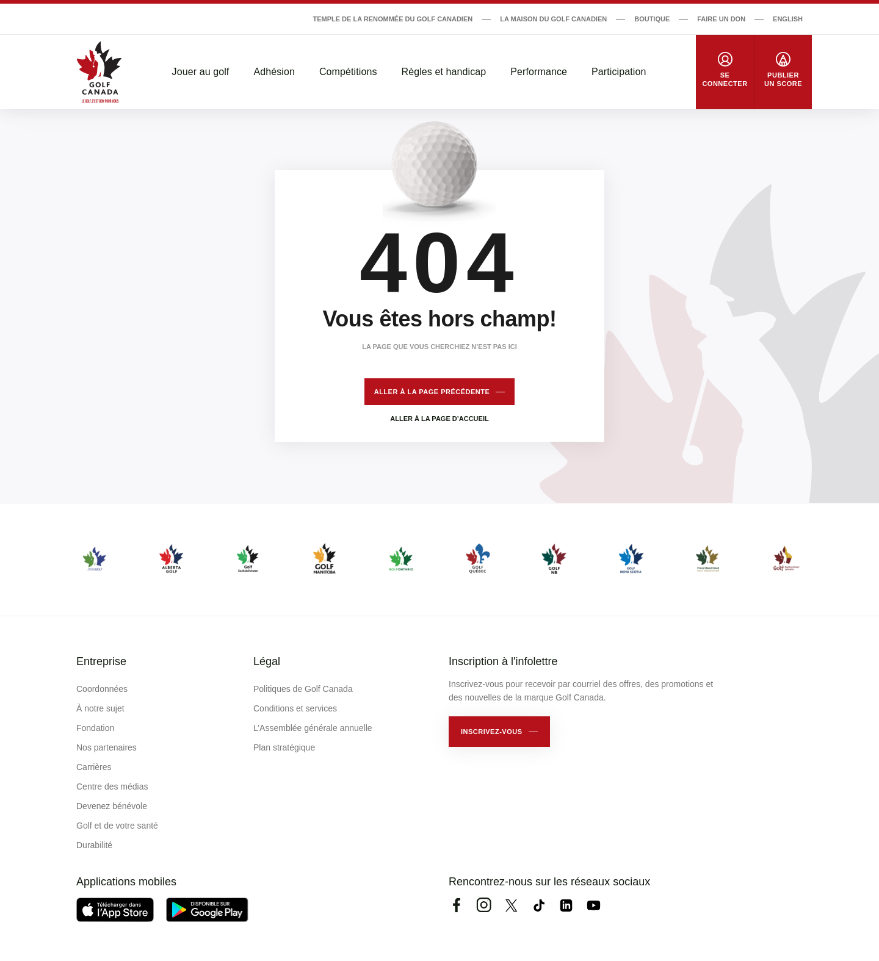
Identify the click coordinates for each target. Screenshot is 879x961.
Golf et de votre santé (117, 825)
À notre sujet (100, 708)
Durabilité (94, 845)
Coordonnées (102, 689)
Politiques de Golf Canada (303, 689)
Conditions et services (295, 708)
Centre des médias (112, 786)
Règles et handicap (444, 72)
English (788, 19)
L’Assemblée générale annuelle (312, 728)
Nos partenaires (106, 747)
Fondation (95, 728)
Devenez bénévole (111, 806)
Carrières (94, 767)
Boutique (652, 19)
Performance (538, 72)
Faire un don (721, 19)
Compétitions (348, 72)
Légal (266, 661)
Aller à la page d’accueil (439, 418)
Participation (618, 72)
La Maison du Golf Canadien (553, 19)
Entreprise (101, 661)
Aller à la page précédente (432, 391)
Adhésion (274, 72)
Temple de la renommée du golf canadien (392, 19)
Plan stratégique (284, 747)
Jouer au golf (201, 72)
